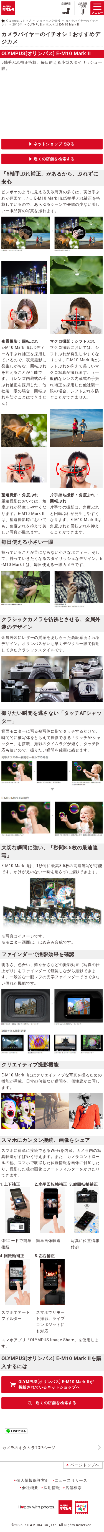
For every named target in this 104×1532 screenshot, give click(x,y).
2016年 (17, 24)
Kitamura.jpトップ (18, 20)
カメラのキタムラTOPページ (28, 1447)
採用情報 (52, 1487)
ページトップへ (84, 1465)
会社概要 (30, 1487)
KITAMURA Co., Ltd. (41, 1525)
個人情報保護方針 (32, 1480)
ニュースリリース (71, 1480)
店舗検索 (73, 1487)
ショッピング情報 (48, 20)
